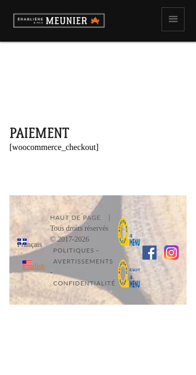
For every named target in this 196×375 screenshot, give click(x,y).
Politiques (74, 250)
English (33, 266)
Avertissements (83, 261)
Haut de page (75, 217)
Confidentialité (84, 283)
